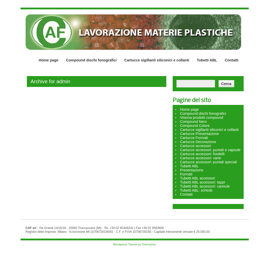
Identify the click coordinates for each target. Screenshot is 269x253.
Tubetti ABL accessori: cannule (205, 186)
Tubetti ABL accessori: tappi (202, 182)
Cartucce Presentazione (199, 134)
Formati (186, 174)
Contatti (231, 60)
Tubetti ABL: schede (196, 190)
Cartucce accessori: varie (200, 158)
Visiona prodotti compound (201, 118)
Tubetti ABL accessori (197, 178)
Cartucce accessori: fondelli (202, 154)
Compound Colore (195, 126)
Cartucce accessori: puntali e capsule (210, 150)
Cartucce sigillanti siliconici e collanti (156, 60)
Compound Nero (193, 122)
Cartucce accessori (195, 146)
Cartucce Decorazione (198, 142)
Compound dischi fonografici (91, 60)
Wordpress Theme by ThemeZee (134, 244)
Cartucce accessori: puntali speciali (208, 162)
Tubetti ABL (207, 60)
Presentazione (191, 170)
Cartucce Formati (194, 138)
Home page (49, 60)
